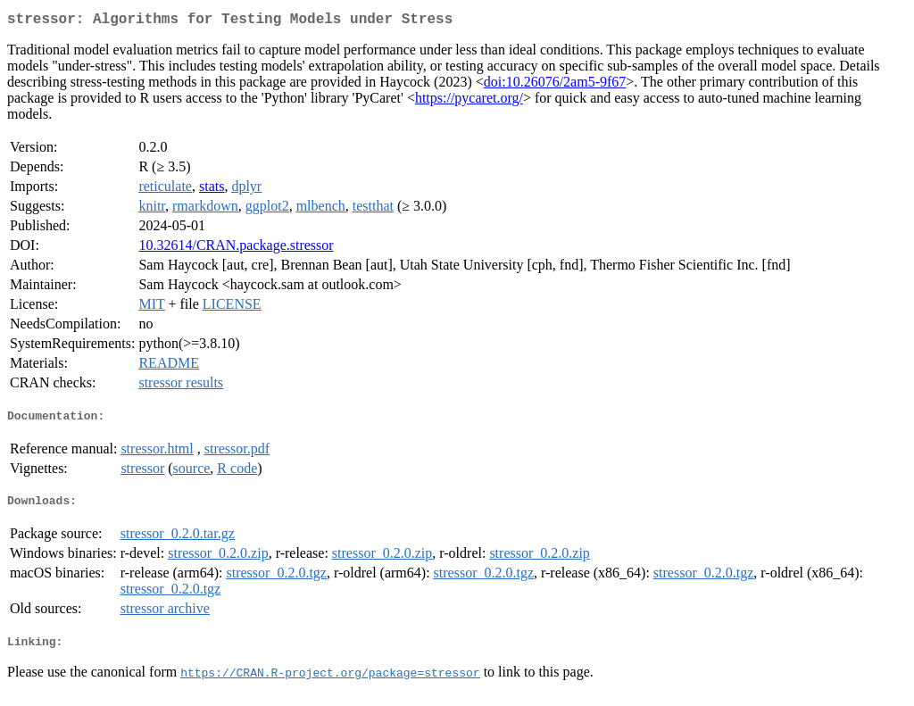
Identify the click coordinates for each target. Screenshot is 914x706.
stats (211, 189)
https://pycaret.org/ (469, 101)
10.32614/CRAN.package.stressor (235, 248)
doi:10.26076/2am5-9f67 (555, 85)
